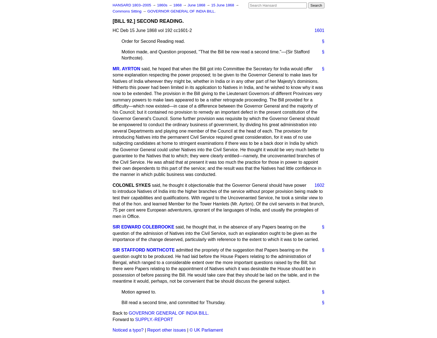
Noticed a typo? (128, 330)
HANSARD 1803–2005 (132, 5)
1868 (178, 5)
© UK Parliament (206, 330)
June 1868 (197, 5)
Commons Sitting (127, 11)
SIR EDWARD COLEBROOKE (143, 227)
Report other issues (166, 330)
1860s (162, 5)
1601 (319, 30)
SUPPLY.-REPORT (154, 319)
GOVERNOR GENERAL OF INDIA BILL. (181, 11)
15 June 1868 (223, 5)
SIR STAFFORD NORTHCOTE (144, 250)
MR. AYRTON (126, 68)
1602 (319, 185)
